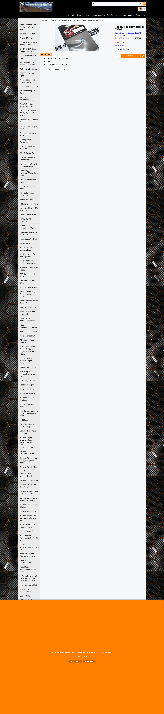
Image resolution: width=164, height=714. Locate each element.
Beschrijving (46, 54)
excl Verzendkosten (120, 45)
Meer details (82, 656)
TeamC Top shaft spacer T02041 (128, 33)
